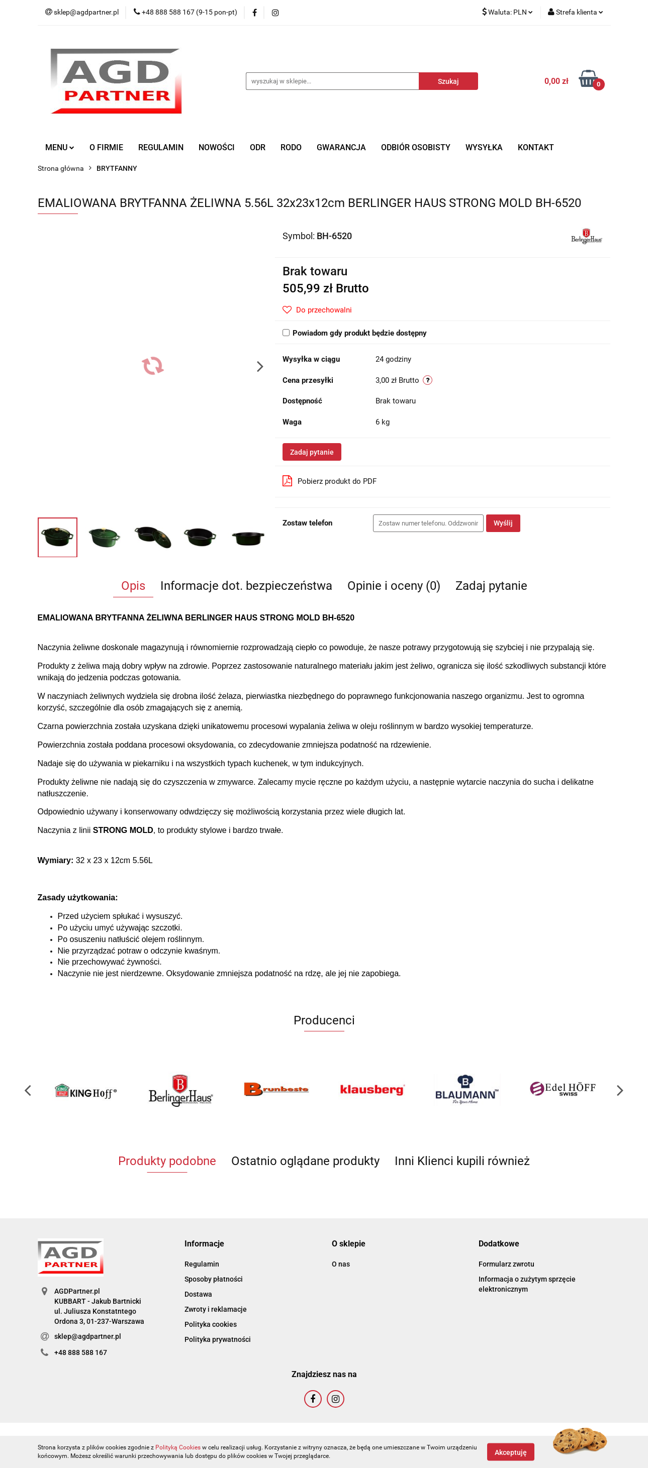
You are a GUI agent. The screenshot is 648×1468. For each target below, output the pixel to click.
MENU (59, 147)
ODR (257, 147)
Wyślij (503, 523)
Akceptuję (511, 1452)
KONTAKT (536, 147)
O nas (341, 1264)
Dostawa (198, 1294)
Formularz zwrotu (506, 1264)
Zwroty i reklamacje (215, 1309)
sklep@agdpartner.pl (87, 1336)
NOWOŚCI (217, 147)
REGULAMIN (160, 147)
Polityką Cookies (178, 1447)
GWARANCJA (341, 147)
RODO (291, 147)
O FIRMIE (106, 147)
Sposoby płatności (213, 1279)
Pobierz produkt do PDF (330, 480)
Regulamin (201, 1264)
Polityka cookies (210, 1324)
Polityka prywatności (217, 1339)
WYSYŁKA (484, 147)
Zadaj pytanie (312, 452)
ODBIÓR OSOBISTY (415, 147)
